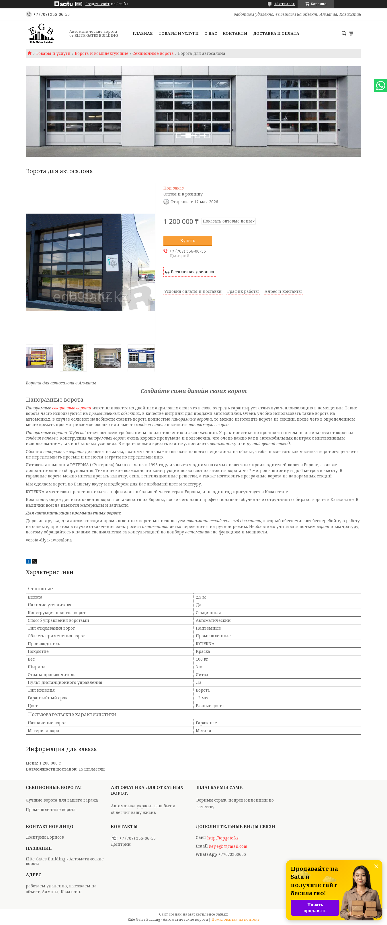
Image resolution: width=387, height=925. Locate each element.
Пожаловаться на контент (236, 919)
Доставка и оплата (276, 33)
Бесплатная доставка (192, 271)
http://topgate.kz (223, 838)
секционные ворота (71, 408)
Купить (187, 240)
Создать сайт (97, 4)
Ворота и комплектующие (101, 53)
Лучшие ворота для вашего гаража (62, 800)
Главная (143, 33)
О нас (210, 33)
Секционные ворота (153, 53)
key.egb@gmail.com (228, 846)
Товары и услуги (179, 33)
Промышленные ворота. (51, 809)
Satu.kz (222, 914)
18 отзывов (284, 3)
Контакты (235, 33)
